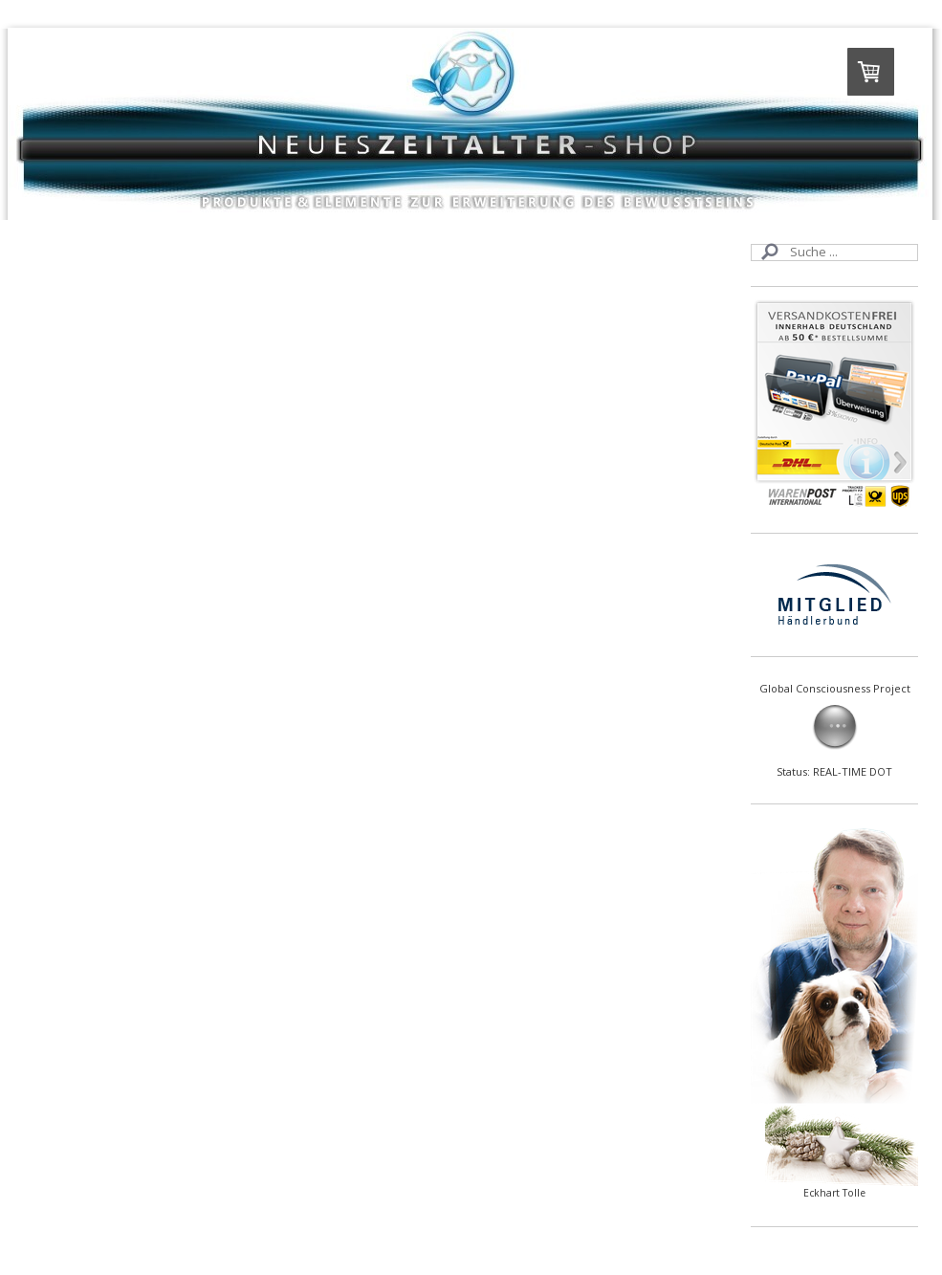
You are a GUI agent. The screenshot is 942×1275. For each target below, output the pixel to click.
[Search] (834, 252)
